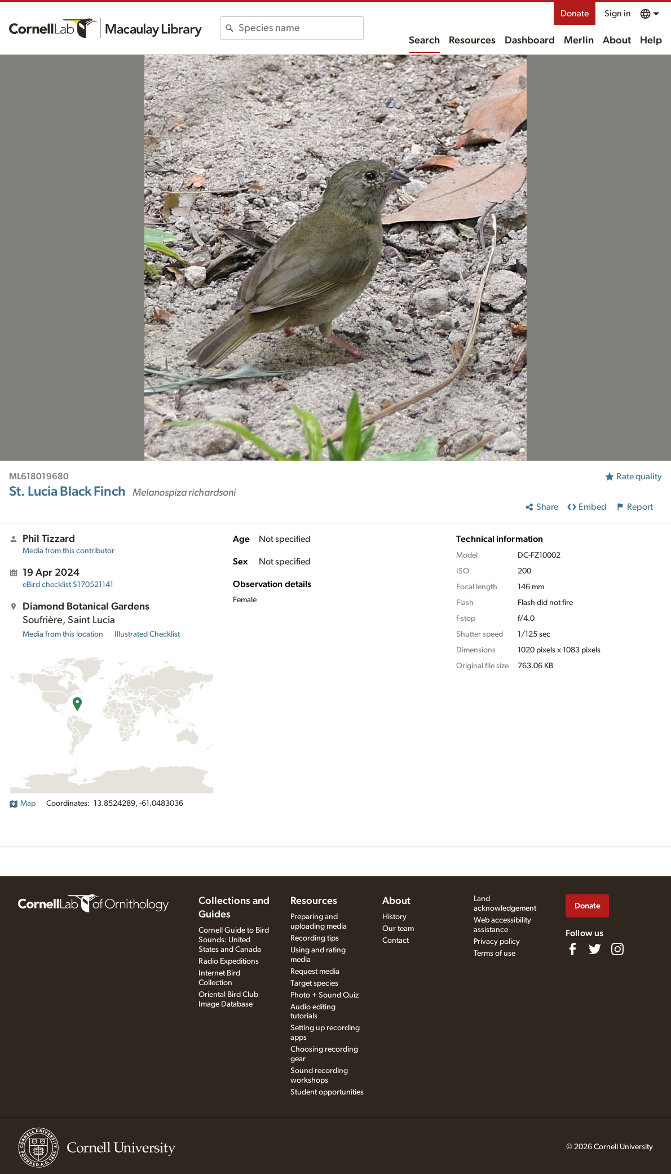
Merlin (579, 41)
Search (424, 41)
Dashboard (530, 41)
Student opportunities (327, 1092)
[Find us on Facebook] (572, 949)
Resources (472, 41)
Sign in (617, 13)
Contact (395, 941)
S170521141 (68, 585)
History (394, 917)
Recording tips (314, 938)
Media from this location (63, 634)
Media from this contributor (68, 551)
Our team (398, 929)
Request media (314, 972)
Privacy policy (497, 942)
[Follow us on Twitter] (595, 949)
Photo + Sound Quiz (324, 995)
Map (22, 803)
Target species (314, 983)
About (617, 41)
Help (651, 41)
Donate (574, 13)
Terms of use (494, 953)
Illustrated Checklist (147, 634)
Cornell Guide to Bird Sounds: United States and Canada (233, 940)
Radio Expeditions (228, 961)
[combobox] (301, 28)
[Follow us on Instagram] (617, 949)
